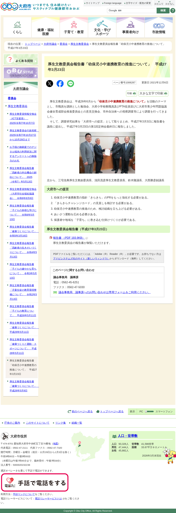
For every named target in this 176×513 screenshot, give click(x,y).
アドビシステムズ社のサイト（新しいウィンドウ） (81, 258)
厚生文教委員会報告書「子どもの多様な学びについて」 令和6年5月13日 (23, 212)
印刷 (129, 93)
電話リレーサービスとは (50, 498)
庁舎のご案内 (12, 422)
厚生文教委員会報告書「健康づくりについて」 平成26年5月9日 (24, 386)
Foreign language (112, 3)
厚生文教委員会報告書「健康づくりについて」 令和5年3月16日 (24, 231)
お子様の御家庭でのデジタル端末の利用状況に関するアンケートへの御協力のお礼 (23, 154)
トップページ (33, 43)
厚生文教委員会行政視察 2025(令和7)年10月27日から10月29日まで (24, 135)
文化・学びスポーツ (102, 32)
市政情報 (158, 32)
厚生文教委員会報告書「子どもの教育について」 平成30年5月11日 (23, 311)
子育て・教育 (74, 32)
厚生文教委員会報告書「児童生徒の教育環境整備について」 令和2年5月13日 (23, 292)
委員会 (64, 43)
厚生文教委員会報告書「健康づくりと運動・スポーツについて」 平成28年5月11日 (23, 346)
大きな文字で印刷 (151, 93)
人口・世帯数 (128, 436)
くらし (17, 32)
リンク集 (60, 422)
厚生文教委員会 (80, 43)
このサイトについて (37, 422)
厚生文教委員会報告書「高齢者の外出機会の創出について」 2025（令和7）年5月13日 (23, 175)
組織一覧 (77, 422)
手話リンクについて (24, 494)
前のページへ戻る (82, 411)
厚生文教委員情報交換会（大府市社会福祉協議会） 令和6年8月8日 (23, 194)
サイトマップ (93, 3)
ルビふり (158, 3)
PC (141, 411)
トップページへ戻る (112, 411)
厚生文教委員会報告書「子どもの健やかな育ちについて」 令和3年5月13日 (23, 271)
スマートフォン (164, 411)
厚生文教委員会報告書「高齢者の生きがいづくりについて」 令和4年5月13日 (23, 250)
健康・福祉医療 (45, 32)
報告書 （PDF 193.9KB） (70, 237)
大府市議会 (50, 43)
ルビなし (169, 3)
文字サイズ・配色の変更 (138, 3)
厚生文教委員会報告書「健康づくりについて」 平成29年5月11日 (24, 327)
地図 (55, 443)
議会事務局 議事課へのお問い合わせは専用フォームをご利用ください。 (104, 292)
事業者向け (130, 32)
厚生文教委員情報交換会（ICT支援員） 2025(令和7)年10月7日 (23, 118)
